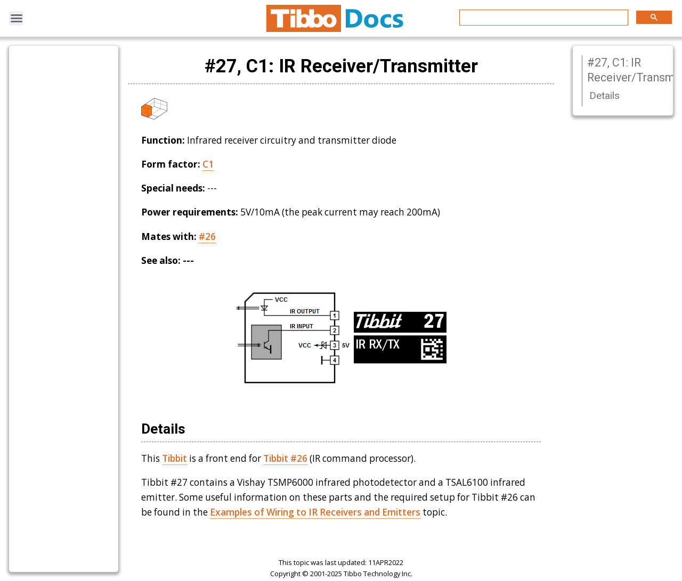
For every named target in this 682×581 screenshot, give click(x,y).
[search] (543, 18)
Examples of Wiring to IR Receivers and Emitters (315, 512)
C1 (208, 164)
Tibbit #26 (285, 458)
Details (604, 95)
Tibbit (174, 458)
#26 (207, 236)
